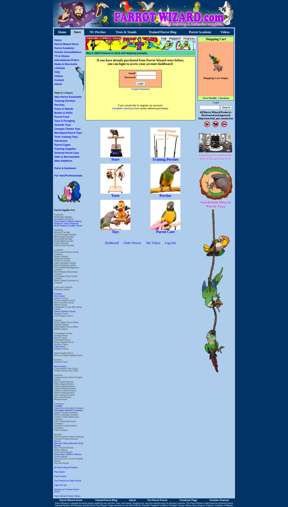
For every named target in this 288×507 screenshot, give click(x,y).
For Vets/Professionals (68, 175)
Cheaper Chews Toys (67, 128)
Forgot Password (140, 89)
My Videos (153, 243)
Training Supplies (65, 148)
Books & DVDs (63, 112)
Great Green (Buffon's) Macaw (67, 454)
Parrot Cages (62, 144)
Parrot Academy (200, 32)
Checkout (223, 98)
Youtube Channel (219, 500)
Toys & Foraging (64, 120)
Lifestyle (59, 68)
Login (215, 102)
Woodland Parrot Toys (68, 132)
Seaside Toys (62, 124)
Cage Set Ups (60, 485)
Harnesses (61, 140)
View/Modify (210, 98)
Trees (115, 194)
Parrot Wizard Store (66, 44)
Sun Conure (59, 296)
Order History (132, 243)
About (58, 84)
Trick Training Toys (66, 136)
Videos (225, 32)
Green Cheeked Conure (64, 311)
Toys (115, 230)
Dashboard (112, 243)
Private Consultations (67, 52)
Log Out (170, 243)
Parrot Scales (60, 476)
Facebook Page (188, 500)
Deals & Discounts (65, 64)
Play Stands (59, 472)
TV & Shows (61, 56)
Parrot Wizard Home (70, 500)
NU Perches (98, 32)
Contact (59, 80)
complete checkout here (126, 108)
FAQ (57, 72)
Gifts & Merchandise (67, 156)
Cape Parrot (59, 347)
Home (62, 32)
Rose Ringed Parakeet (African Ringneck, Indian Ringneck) (68, 222)
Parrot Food (61, 116)
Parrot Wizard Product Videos (67, 496)
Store (77, 32)
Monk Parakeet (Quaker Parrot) (68, 226)
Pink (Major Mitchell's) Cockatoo (68, 410)
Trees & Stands (126, 32)
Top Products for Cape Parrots (67, 481)
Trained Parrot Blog (162, 32)
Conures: (58, 294)
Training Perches (64, 100)
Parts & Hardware (65, 168)
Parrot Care (165, 230)
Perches (59, 104)
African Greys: (60, 366)
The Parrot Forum (157, 500)
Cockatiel (58, 406)
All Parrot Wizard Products (66, 467)
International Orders (66, 60)
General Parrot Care (66, 152)
